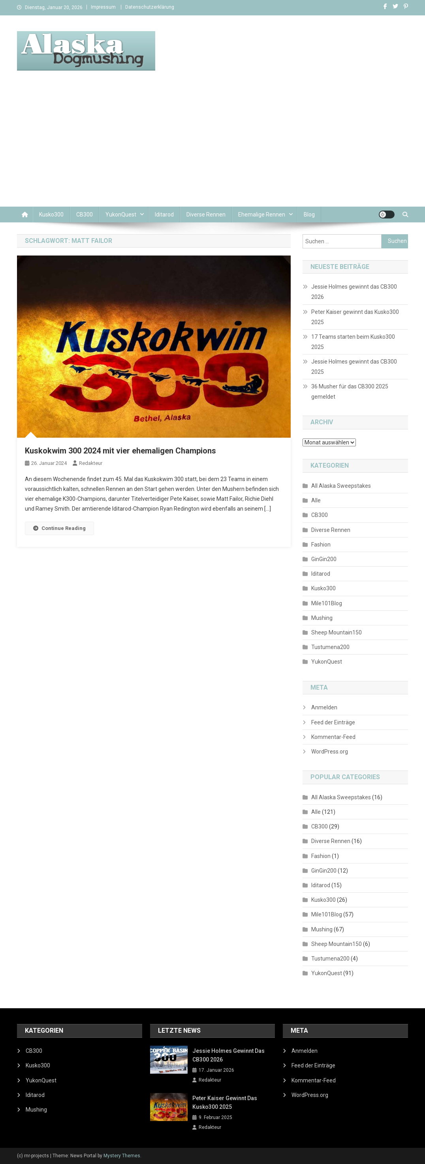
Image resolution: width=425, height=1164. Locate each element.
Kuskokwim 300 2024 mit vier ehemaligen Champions (120, 450)
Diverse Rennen (206, 214)
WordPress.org (329, 751)
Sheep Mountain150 (336, 632)
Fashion (321, 544)
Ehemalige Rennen (261, 214)
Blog (309, 214)
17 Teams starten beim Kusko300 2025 (353, 342)
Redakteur (90, 463)
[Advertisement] (212, 147)
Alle (316, 500)
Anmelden (324, 707)
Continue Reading (59, 528)
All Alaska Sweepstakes (341, 486)
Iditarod (164, 214)
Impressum (103, 7)
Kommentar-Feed (333, 737)
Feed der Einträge (333, 722)
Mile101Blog (326, 603)
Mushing (322, 618)
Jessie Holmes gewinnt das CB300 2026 (354, 292)
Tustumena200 (330, 647)
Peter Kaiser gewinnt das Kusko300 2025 (355, 317)
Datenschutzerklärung (149, 7)
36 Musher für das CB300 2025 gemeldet (349, 391)
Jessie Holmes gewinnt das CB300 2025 (354, 366)
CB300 (84, 214)
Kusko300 (51, 214)
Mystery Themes (121, 1155)
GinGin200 (324, 559)
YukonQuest (120, 214)
